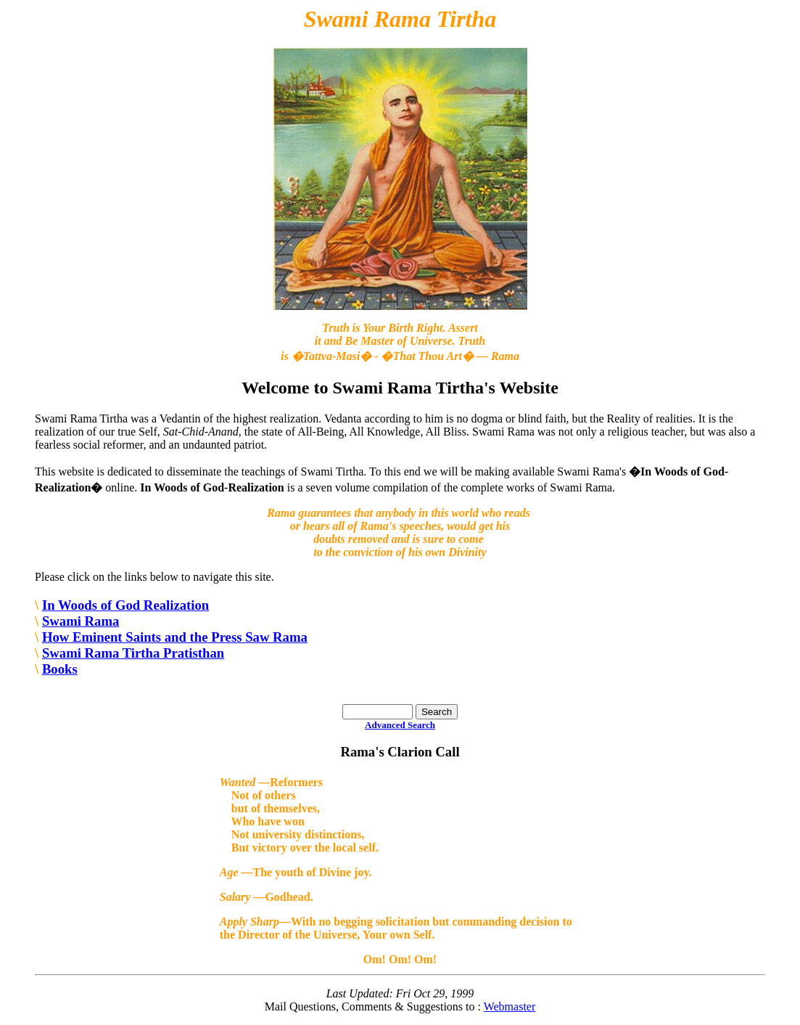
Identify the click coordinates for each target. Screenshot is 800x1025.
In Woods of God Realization (125, 605)
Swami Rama (81, 621)
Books (60, 669)
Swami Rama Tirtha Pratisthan (133, 653)
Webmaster (510, 1006)
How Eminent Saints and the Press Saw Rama (175, 637)
